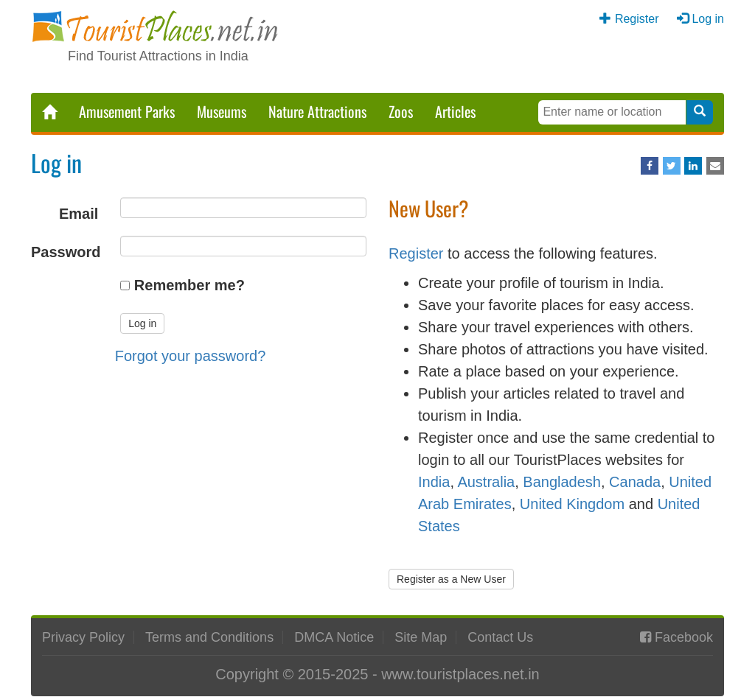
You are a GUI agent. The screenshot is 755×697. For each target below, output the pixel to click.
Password (65, 252)
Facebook (684, 637)
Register (637, 19)
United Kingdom (572, 504)
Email (78, 214)
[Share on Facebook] (649, 166)
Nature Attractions (317, 111)
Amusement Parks (127, 111)
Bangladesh (562, 482)
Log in (708, 19)
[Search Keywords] (612, 112)
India (434, 482)
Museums (221, 111)
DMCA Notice (334, 637)
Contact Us (500, 637)
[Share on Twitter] (672, 166)
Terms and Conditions (209, 637)
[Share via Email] (715, 166)
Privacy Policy (83, 637)
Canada (635, 482)
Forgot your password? (190, 356)
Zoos (401, 111)
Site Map (420, 637)
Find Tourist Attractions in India (158, 56)
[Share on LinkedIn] (693, 166)
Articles (455, 111)
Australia (486, 482)
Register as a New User (451, 579)
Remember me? (189, 285)
